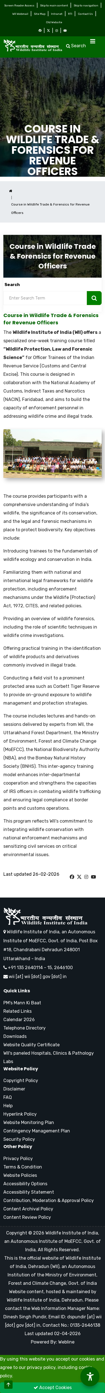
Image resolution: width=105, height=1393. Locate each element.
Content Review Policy (27, 1217)
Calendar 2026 (19, 1019)
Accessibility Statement (28, 1192)
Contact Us (85, 14)
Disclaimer (14, 1089)
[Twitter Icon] (48, 31)
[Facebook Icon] (40, 31)
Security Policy (19, 1139)
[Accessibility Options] (89, 1376)
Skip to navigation (86, 5)
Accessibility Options (25, 1183)
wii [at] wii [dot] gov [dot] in (38, 976)
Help (8, 1105)
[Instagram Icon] (56, 31)
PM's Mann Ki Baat (22, 1002)
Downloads (15, 1036)
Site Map (39, 14)
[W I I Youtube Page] (93, 877)
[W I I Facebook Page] (72, 877)
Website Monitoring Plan (28, 1122)
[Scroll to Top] (8, 1384)
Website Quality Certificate (31, 1044)
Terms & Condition (22, 1167)
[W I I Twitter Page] (79, 877)
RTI (70, 14)
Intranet (56, 14)
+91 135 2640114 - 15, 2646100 (38, 967)
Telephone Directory (24, 1028)
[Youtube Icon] (65, 31)
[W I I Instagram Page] (86, 877)
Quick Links (16, 991)
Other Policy (17, 1147)
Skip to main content (54, 5)
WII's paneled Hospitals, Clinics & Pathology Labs (48, 1057)
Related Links (17, 1011)
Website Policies (20, 1175)
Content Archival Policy (28, 1209)
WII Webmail (20, 14)
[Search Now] (94, 298)
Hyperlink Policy (20, 1114)
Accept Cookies (53, 1387)
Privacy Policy (18, 1158)
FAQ (7, 1097)
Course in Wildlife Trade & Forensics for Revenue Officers (52, 150)
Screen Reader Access (19, 5)
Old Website (54, 22)
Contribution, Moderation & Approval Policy (48, 1200)
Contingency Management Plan (36, 1131)
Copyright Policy (20, 1080)
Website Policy (20, 1069)
